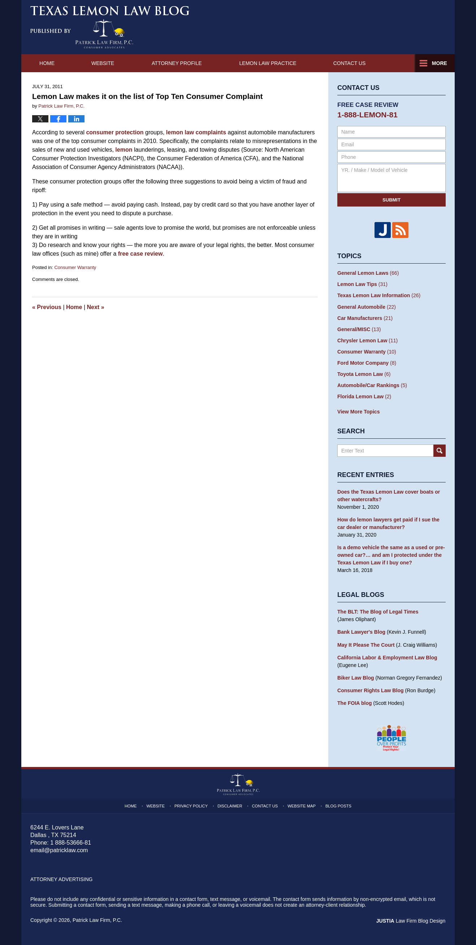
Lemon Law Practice (332, 63)
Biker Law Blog (355, 677)
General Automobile (366, 306)
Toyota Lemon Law (363, 374)
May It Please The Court (365, 644)
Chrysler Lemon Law (367, 340)
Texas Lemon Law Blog (110, 27)
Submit (391, 200)
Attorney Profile (241, 63)
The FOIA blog (354, 702)
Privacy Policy (191, 804)
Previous (46, 307)
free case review (140, 254)
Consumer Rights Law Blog (370, 689)
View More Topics (358, 411)
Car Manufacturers (365, 318)
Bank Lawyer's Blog (361, 631)
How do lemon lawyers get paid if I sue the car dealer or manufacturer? (388, 522)
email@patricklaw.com (59, 849)
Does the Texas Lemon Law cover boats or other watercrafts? (388, 495)
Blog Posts (338, 804)
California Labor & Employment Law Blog (387, 656)
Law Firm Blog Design (411, 919)
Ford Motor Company (366, 362)
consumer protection (114, 132)
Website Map (301, 804)
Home (47, 63)
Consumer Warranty (75, 267)
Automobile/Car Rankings (372, 385)
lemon (123, 150)
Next (95, 307)
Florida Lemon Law (364, 396)
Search (439, 450)
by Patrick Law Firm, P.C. (416, 26)
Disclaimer (230, 804)
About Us (166, 63)
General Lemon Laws (368, 273)
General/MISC (359, 329)
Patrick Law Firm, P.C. (97, 919)
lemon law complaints (195, 132)
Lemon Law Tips (362, 284)
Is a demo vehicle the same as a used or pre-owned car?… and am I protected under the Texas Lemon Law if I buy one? (390, 554)
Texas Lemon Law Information (378, 295)
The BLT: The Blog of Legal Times (377, 611)
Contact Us (415, 63)
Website (104, 63)
